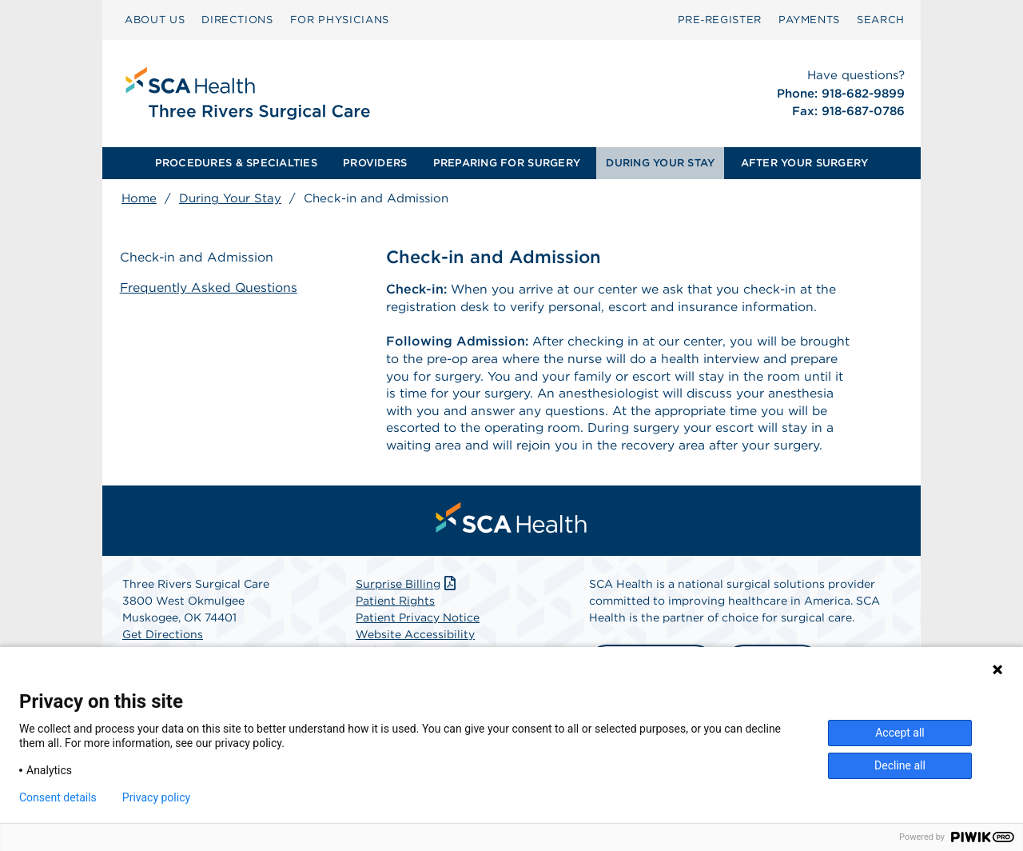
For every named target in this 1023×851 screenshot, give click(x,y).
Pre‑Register (720, 20)
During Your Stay (230, 198)
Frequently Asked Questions (211, 287)
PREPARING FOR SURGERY (506, 163)
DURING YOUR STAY (660, 163)
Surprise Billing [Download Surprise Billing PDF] (407, 604)
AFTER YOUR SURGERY (805, 163)
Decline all (899, 765)
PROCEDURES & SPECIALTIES (236, 163)
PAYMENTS (809, 20)
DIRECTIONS (237, 20)
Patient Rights (395, 621)
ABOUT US (155, 20)
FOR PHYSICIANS (339, 20)
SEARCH (881, 20)
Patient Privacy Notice (418, 638)
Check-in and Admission (198, 258)
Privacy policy (156, 797)
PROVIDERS (375, 163)
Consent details (58, 797)
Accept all (900, 732)
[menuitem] (154, 20)
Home (139, 198)
